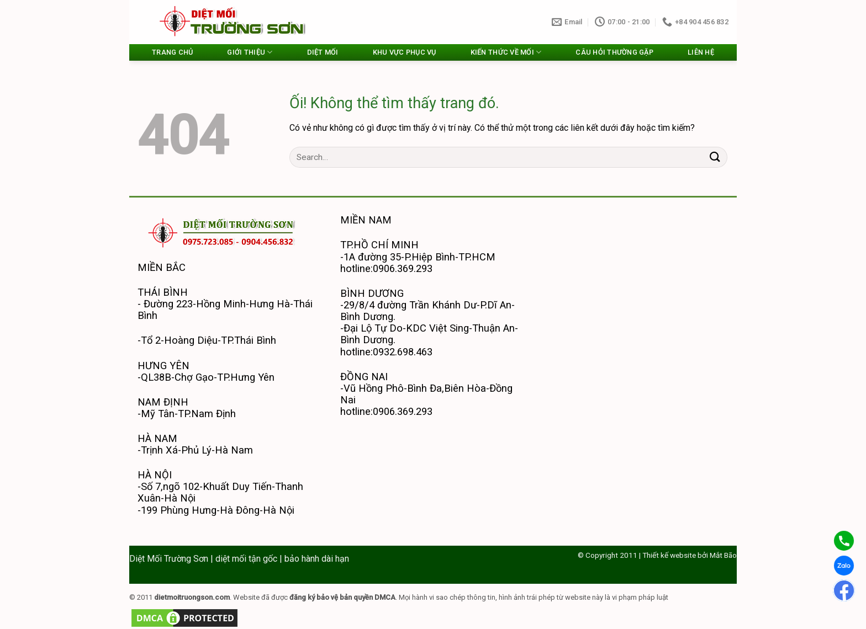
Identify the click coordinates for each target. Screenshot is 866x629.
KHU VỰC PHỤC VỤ (404, 52)
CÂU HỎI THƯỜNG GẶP (614, 52)
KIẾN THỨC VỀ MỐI (506, 52)
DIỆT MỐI (323, 52)
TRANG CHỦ (172, 52)
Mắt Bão (723, 555)
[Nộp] (715, 157)
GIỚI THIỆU (249, 52)
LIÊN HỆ (701, 52)
